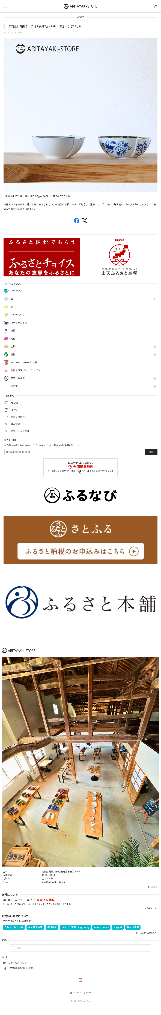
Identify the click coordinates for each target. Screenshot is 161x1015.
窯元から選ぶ (18, 378)
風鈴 (13, 330)
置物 (13, 354)
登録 (151, 452)
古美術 (14, 386)
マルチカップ (18, 314)
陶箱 (13, 338)
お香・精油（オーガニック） (26, 370)
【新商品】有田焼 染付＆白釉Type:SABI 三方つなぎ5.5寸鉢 (45, 26)
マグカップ (16, 291)
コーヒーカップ (19, 322)
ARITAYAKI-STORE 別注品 (24, 362)
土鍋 (13, 346)
